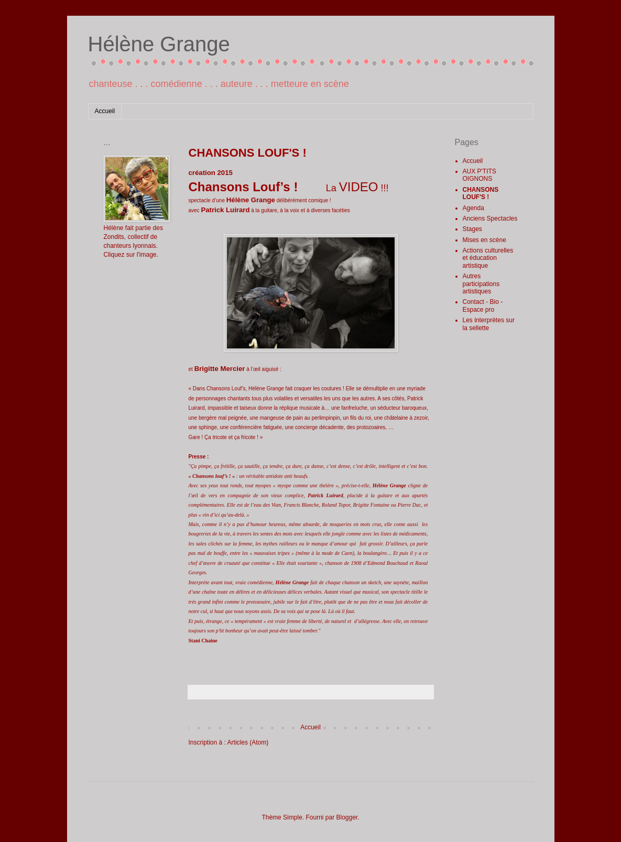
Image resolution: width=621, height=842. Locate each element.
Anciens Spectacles (490, 218)
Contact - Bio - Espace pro (483, 305)
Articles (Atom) (248, 742)
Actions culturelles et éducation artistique (488, 258)
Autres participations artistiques (481, 283)
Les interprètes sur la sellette (489, 323)
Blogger (347, 817)
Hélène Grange (159, 44)
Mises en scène (484, 240)
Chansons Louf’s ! (243, 187)
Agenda (473, 208)
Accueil (105, 111)
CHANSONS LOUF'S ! (481, 193)
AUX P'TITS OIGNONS (479, 175)
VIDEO (358, 187)
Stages (472, 229)
